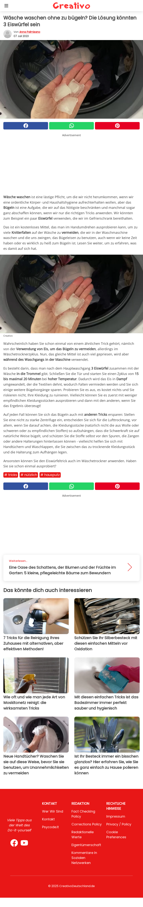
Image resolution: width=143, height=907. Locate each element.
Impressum (115, 816)
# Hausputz (50, 474)
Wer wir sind (52, 811)
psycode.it (50, 827)
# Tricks (10, 474)
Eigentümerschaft (86, 845)
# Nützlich (28, 474)
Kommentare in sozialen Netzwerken (84, 857)
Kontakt (48, 819)
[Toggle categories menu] (6, 5)
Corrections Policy (87, 824)
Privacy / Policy (118, 824)
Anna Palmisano (29, 32)
